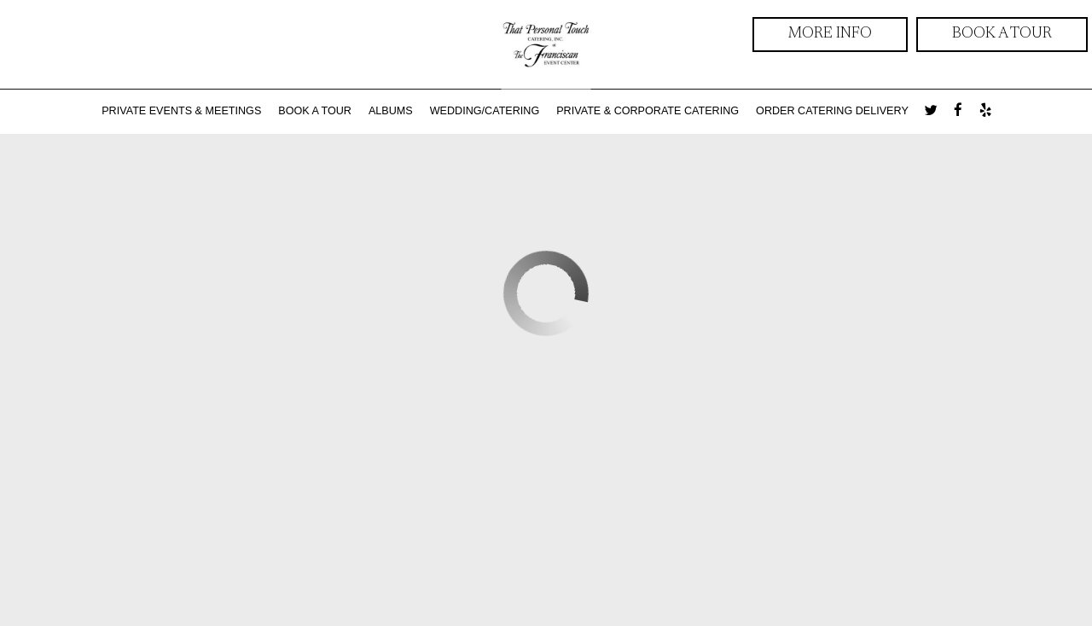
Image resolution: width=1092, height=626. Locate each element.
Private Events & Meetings (181, 111)
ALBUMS (391, 111)
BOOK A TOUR (314, 111)
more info (812, 38)
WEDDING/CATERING (485, 111)
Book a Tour (1002, 34)
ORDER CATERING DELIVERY (832, 111)
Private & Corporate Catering (647, 111)
